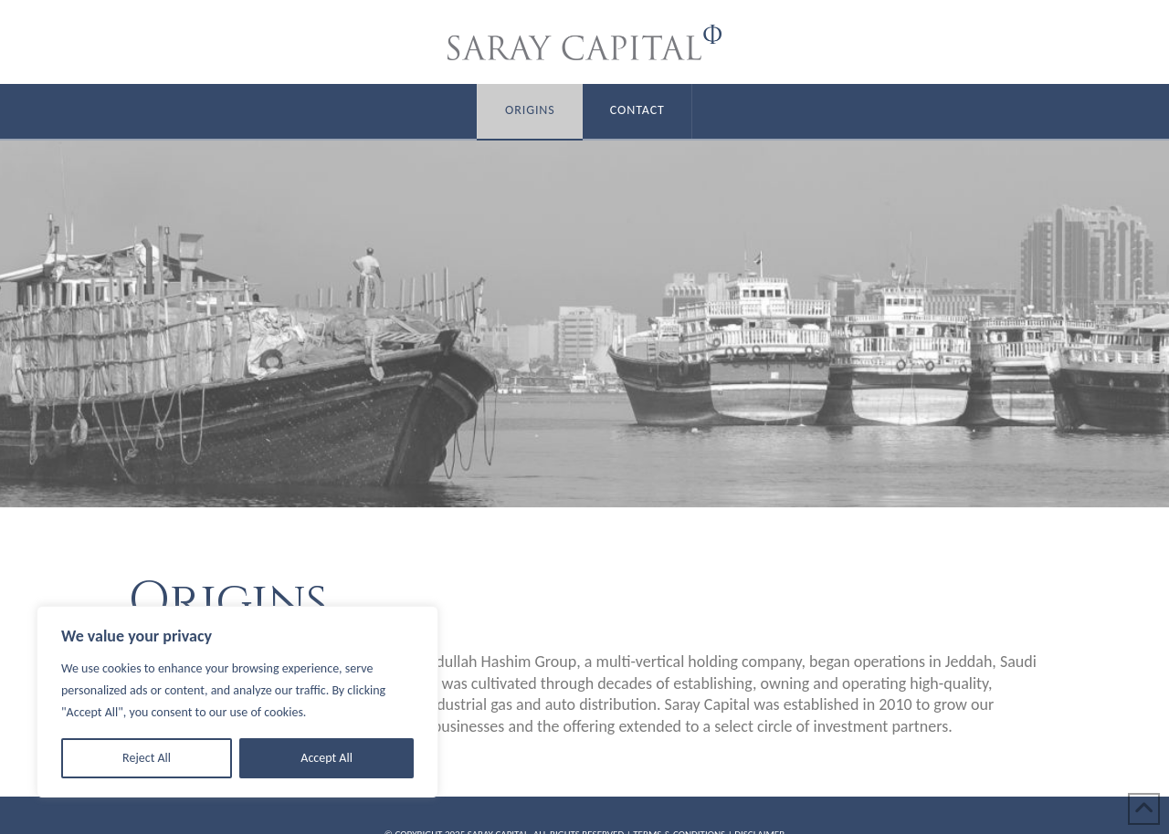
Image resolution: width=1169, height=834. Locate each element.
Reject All (146, 758)
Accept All (326, 758)
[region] (237, 702)
